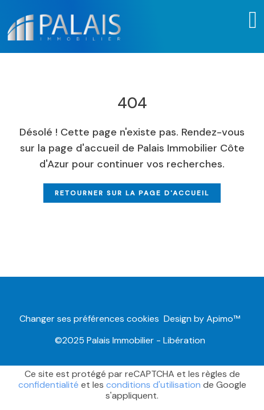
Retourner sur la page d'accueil (132, 193)
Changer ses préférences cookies (89, 319)
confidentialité (48, 385)
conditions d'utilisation (153, 385)
